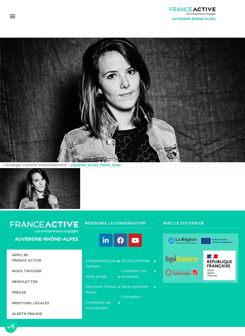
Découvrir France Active (100, 299)
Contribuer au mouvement (98, 314)
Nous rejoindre (134, 296)
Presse (19, 301)
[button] (12, 23)
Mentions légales (30, 312)
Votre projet (96, 285)
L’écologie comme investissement (35, 174)
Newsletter (24, 290)
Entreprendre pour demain (102, 273)
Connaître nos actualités (134, 283)
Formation (131, 306)
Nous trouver (26, 280)
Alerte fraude (27, 323)
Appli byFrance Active (26, 266)
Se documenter (135, 270)
